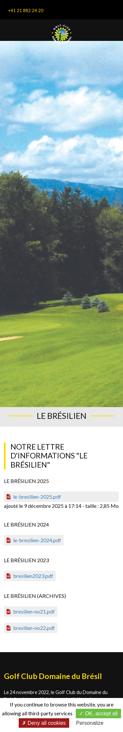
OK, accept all (98, 713)
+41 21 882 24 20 (25, 10)
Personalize (90, 723)
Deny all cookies (44, 723)
